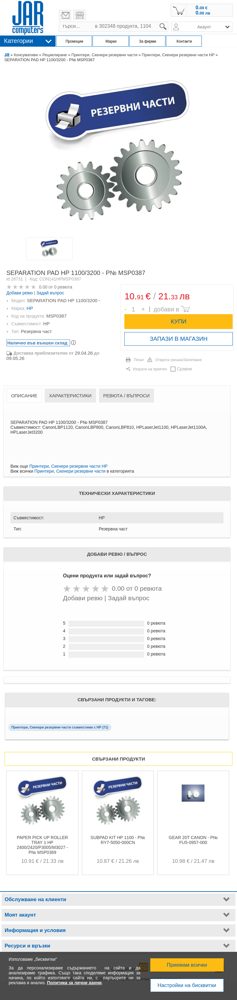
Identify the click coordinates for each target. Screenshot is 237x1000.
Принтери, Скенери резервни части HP (178, 55)
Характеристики (70, 395)
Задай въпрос (50, 292)
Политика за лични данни (74, 982)
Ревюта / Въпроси (126, 395)
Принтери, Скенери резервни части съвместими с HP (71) (59, 727)
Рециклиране (54, 55)
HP (30, 308)
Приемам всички (187, 965)
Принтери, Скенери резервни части (104, 55)
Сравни (184, 368)
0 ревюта (63, 287)
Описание (24, 395)
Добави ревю (19, 292)
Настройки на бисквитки (187, 985)
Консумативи (26, 55)
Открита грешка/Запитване (178, 360)
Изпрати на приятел (150, 369)
